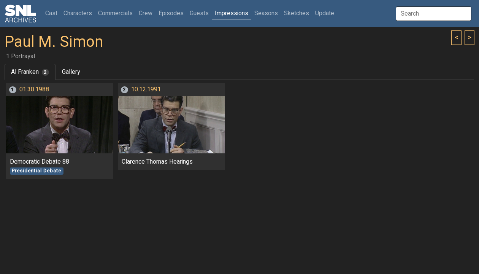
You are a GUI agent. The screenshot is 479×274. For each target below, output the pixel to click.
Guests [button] (199, 13)
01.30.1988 (34, 89)
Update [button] (324, 13)
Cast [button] (52, 13)
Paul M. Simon (54, 42)
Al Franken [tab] (30, 71)
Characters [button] (77, 13)
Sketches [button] (296, 13)
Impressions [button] (231, 13)
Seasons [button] (266, 13)
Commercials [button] (115, 13)
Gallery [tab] (71, 71)
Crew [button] (145, 13)
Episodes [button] (171, 13)
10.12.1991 (146, 89)
